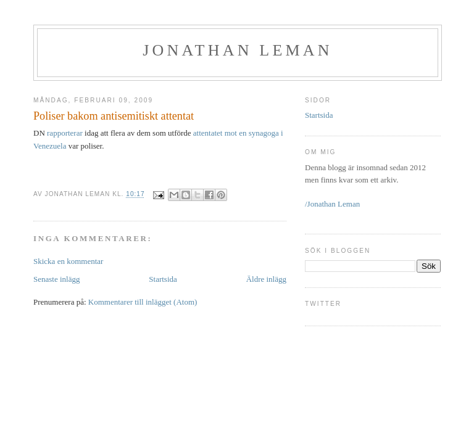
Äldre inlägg (266, 279)
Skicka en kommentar (68, 261)
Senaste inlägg (56, 279)
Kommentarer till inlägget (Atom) (143, 301)
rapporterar (65, 133)
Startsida (163, 279)
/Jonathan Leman (332, 203)
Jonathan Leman (238, 50)
